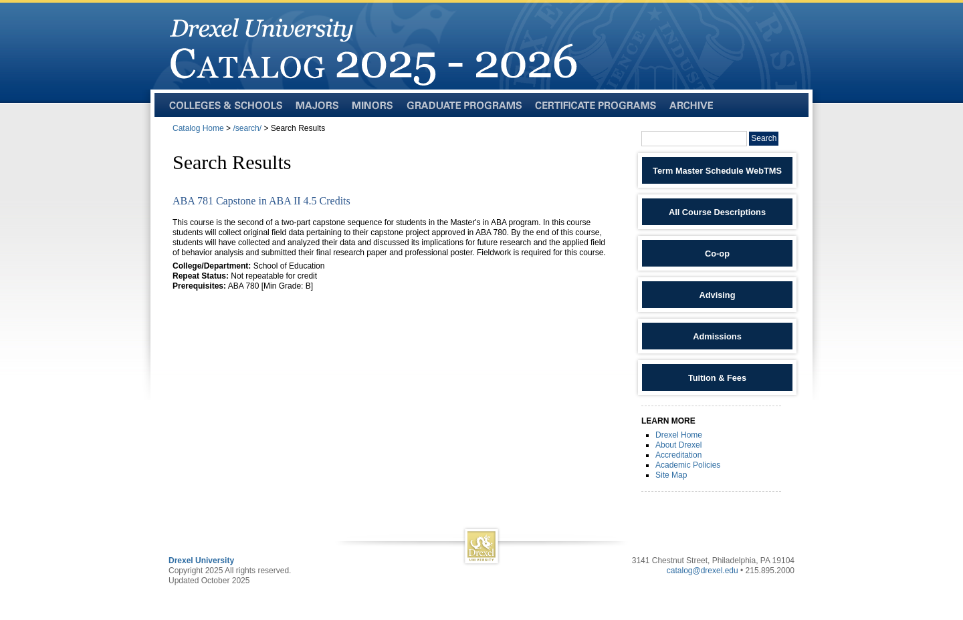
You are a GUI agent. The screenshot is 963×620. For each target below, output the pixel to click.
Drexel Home (678, 435)
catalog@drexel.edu (702, 570)
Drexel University (201, 560)
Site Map (671, 475)
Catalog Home (198, 128)
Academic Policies (687, 465)
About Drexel (678, 445)
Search (763, 138)
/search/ (247, 128)
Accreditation (678, 455)
